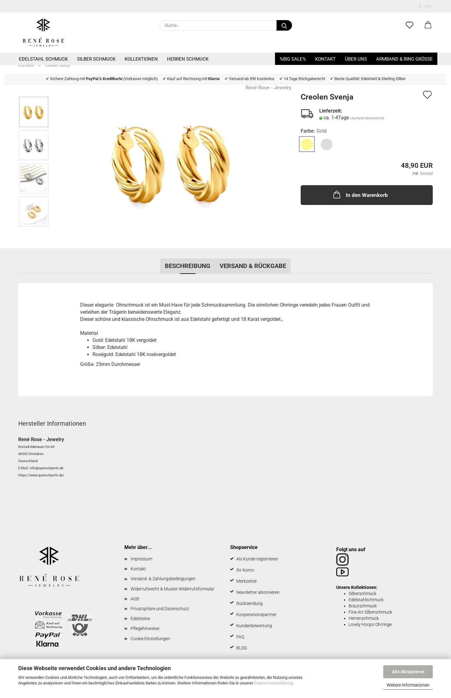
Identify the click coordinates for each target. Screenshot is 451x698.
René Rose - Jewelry (268, 88)
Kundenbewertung (254, 625)
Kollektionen (141, 59)
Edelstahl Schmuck (43, 59)
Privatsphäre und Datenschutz (160, 608)
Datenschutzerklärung (273, 683)
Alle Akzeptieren (408, 671)
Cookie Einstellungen (150, 638)
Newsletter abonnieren (258, 592)
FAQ (240, 636)
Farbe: (314, 131)
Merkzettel (246, 581)
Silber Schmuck (96, 59)
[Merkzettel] (409, 25)
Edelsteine (140, 618)
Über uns (356, 59)
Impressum (141, 558)
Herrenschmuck (364, 618)
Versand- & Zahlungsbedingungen (163, 578)
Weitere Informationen (408, 685)
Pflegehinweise (145, 628)
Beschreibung (187, 266)
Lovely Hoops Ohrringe (370, 624)
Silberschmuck (362, 593)
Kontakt (325, 59)
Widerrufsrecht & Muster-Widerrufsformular (172, 588)
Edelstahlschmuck (366, 599)
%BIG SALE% (293, 59)
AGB (135, 598)
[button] (428, 25)
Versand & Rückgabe (253, 266)
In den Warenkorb (360, 194)
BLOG (241, 647)
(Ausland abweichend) (367, 118)
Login (425, 6)
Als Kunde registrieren (257, 558)
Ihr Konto (245, 570)
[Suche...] (284, 25)
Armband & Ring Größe (404, 59)
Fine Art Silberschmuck (370, 612)
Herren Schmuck (187, 59)
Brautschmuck (363, 605)
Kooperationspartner (256, 614)
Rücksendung (249, 603)
